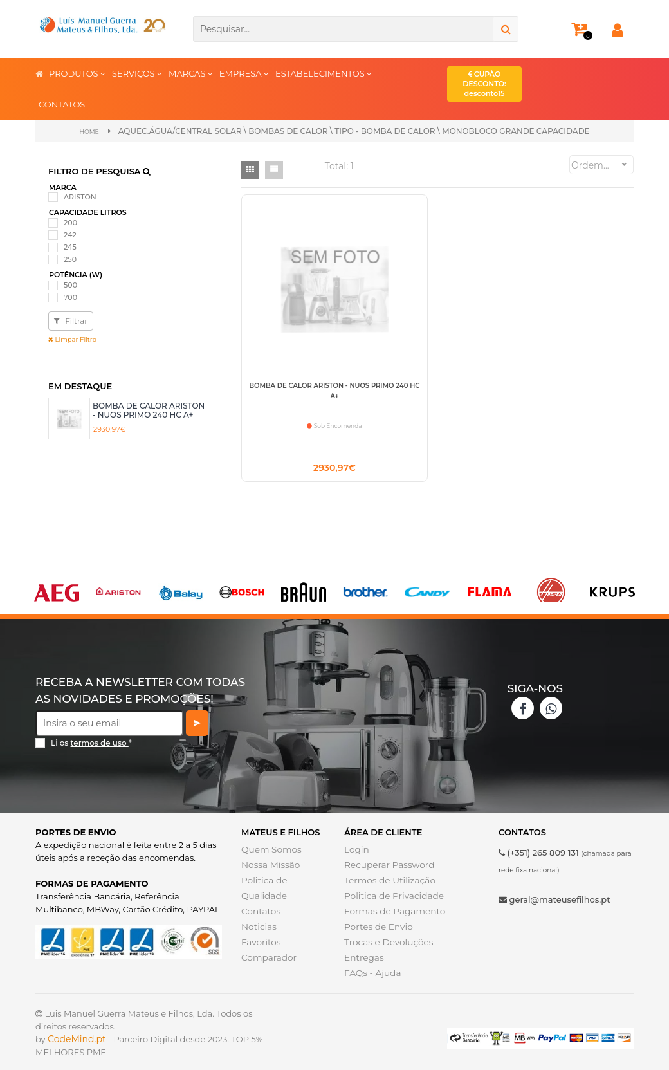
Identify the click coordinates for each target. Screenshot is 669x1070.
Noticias (258, 928)
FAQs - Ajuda (371, 975)
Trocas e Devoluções (386, 944)
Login (356, 851)
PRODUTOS (77, 73)
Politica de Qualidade (263, 890)
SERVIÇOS (137, 73)
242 (70, 234)
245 (70, 246)
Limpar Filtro (72, 339)
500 (70, 284)
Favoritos (260, 944)
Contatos (260, 913)
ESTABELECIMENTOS (323, 73)
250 (70, 258)
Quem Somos (269, 851)
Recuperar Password (387, 867)
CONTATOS (62, 104)
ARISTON (80, 196)
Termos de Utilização (387, 882)
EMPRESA (244, 73)
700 (70, 296)
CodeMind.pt (77, 1041)
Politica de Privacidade (391, 897)
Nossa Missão (269, 867)
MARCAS (191, 73)
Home (89, 131)
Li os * (91, 744)
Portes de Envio (376, 928)
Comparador (267, 959)
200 (70, 221)
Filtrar (70, 320)
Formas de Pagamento (392, 913)
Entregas (363, 959)
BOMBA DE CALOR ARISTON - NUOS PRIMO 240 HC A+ (149, 409)
